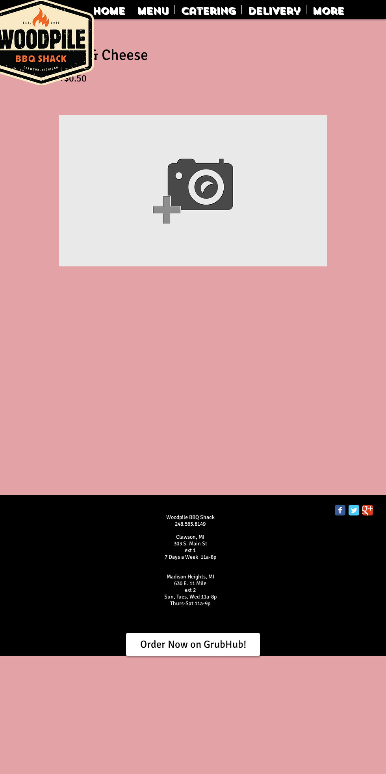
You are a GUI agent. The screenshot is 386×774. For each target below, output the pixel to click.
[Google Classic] (367, 510)
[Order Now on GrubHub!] (193, 644)
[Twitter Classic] (354, 510)
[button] (152, 9)
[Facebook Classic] (340, 510)
